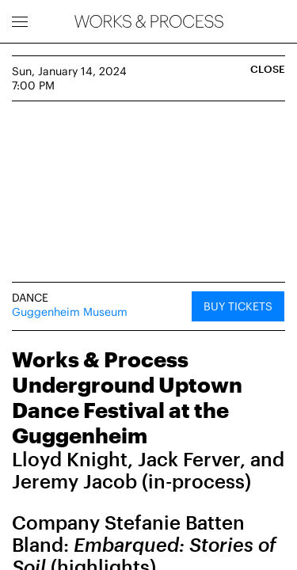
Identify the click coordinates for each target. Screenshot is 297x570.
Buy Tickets (238, 306)
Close (267, 69)
